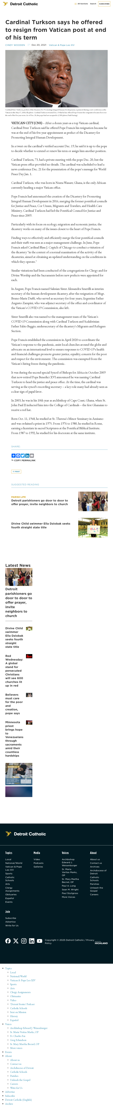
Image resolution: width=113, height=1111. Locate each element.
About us (95, 859)
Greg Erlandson (18, 1042)
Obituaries (11, 896)
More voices (16, 1050)
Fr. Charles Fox (18, 1038)
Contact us (96, 863)
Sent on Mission (18, 1014)
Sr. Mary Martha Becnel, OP (70, 882)
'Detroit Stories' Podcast (22, 1006)
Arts (7, 885)
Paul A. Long (69, 887)
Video (37, 859)
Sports (9, 874)
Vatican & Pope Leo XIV (63, 45)
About (8, 1058)
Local (8, 859)
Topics (8, 971)
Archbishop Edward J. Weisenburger (70, 862)
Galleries (38, 867)
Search (93, 4)
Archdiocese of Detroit (98, 873)
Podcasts (39, 863)
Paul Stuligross (70, 895)
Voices (8, 1026)
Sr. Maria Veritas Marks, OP (69, 873)
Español (9, 900)
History (14, 1018)
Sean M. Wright (70, 891)
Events (9, 904)
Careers (94, 896)
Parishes (94, 885)
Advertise (10, 924)
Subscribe (104, 4)
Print (16, 472)
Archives (95, 867)
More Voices (69, 899)
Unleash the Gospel (96, 891)
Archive (9, 1106)
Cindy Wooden (15, 45)
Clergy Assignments (12, 891)
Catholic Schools (10, 880)
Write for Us (12, 928)
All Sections (81, 4)
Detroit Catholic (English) (19, 1102)
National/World (14, 863)
